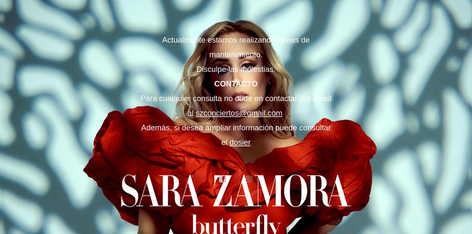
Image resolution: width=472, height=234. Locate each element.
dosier (240, 142)
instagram (249, 179)
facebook (222, 179)
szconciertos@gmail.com (239, 113)
